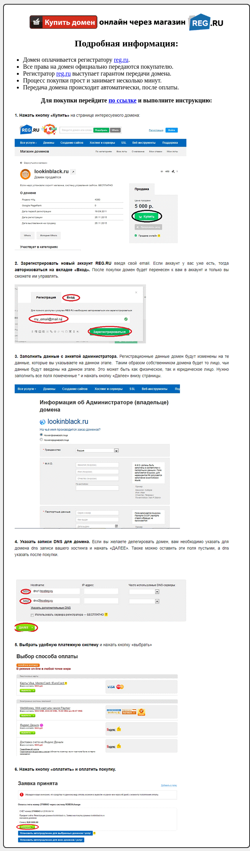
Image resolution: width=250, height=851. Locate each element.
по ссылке (123, 100)
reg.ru (121, 59)
